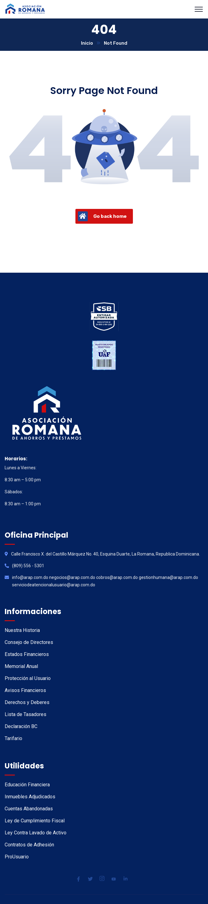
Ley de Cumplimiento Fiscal (35, 821)
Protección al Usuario (28, 678)
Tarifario (13, 738)
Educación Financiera (27, 785)
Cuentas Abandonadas (29, 809)
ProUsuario (17, 857)
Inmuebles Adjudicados (30, 797)
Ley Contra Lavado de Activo (35, 833)
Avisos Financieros (25, 690)
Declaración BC (21, 726)
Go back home (102, 216)
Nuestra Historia (22, 630)
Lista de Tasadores (25, 714)
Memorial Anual (21, 666)
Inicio (87, 43)
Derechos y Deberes (27, 702)
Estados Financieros (27, 654)
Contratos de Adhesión (29, 845)
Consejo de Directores (29, 642)
